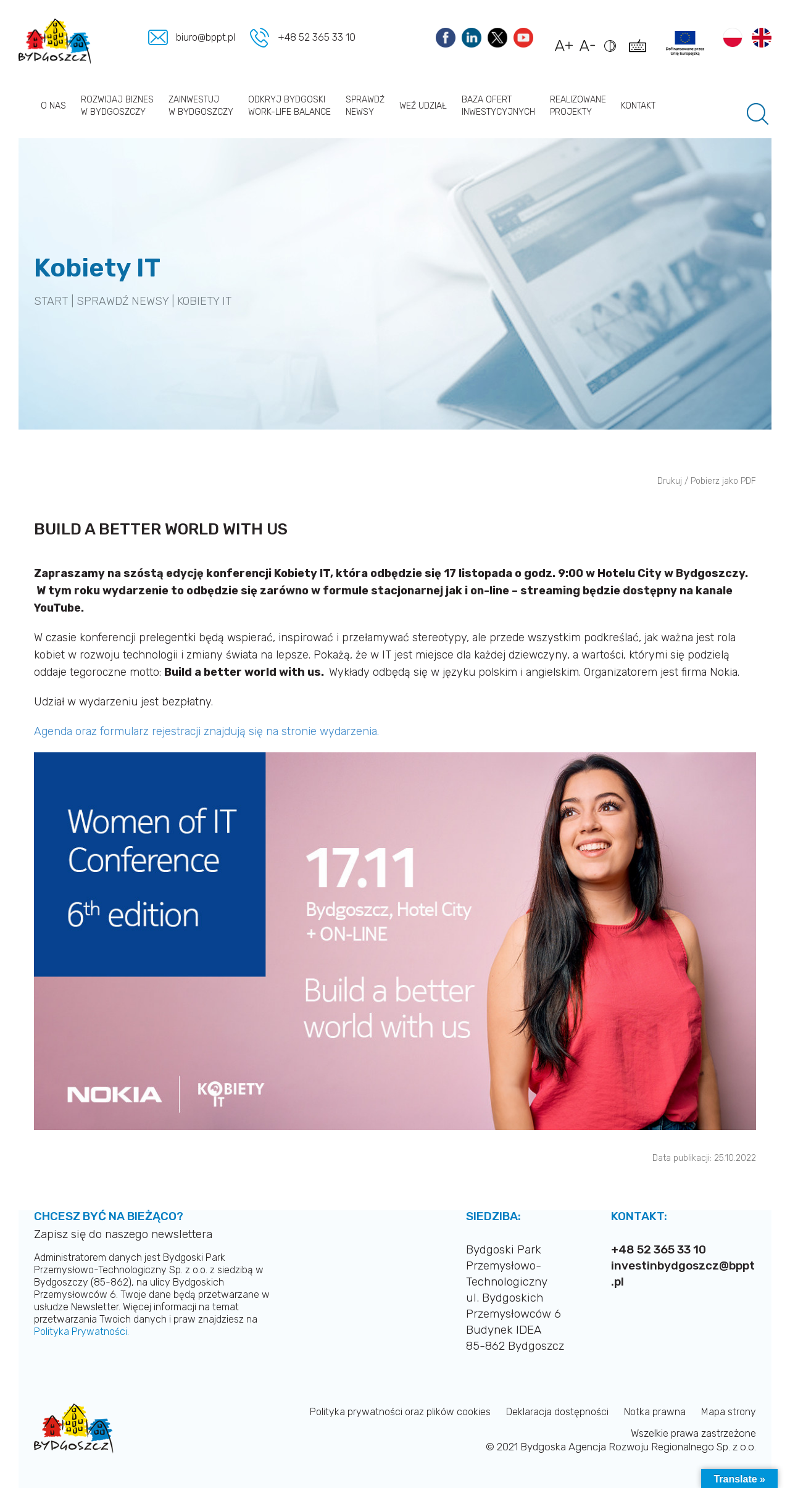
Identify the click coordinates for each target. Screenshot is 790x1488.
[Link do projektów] (685, 43)
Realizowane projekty (578, 105)
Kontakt (638, 106)
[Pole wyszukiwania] (757, 114)
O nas (53, 106)
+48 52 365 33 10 (317, 37)
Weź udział (423, 106)
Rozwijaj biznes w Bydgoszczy (117, 105)
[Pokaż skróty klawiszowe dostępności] (640, 52)
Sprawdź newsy (365, 105)
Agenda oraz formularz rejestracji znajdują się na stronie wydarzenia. (206, 731)
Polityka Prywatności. (81, 1331)
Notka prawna (655, 1412)
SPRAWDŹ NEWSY (122, 301)
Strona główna (26, 105)
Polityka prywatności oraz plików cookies (400, 1412)
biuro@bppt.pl (207, 37)
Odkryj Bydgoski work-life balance (289, 105)
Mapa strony (728, 1412)
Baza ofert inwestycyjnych (498, 105)
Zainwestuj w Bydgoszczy (200, 105)
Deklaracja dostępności (557, 1412)
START (51, 301)
